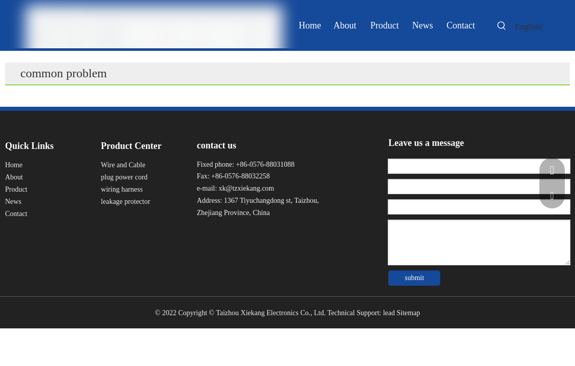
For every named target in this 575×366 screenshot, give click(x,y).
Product (16, 189)
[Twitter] (240, 233)
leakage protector (125, 201)
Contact (16, 214)
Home (13, 165)
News (13, 201)
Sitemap (408, 313)
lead (389, 313)
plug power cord (124, 177)
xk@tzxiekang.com (246, 188)
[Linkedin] (221, 233)
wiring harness (121, 189)
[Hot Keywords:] (502, 27)
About (14, 177)
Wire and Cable (123, 165)
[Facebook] (203, 233)
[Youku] (258, 233)
